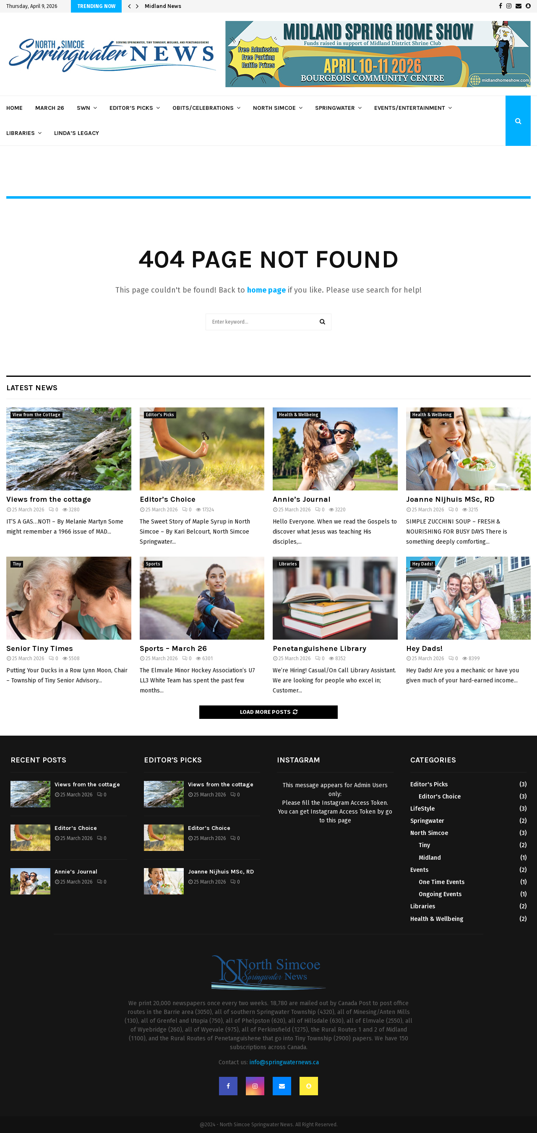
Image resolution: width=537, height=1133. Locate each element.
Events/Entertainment (409, 107)
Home (14, 107)
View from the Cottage (36, 414)
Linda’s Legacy (76, 133)
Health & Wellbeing (298, 414)
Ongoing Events (440, 894)
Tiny (17, 564)
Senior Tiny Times (39, 648)
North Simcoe (274, 107)
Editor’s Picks (131, 107)
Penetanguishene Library (319, 648)
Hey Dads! (422, 564)
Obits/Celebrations (203, 107)
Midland (430, 857)
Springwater (335, 107)
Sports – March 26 (173, 648)
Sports (153, 564)
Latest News (31, 387)
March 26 (49, 107)
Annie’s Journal (302, 499)
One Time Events (441, 882)
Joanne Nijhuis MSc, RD (450, 499)
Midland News (163, 6)
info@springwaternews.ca (284, 1062)
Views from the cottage (48, 499)
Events (419, 870)
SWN (83, 107)
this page (338, 820)
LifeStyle (422, 808)
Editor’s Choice (168, 499)
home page (266, 290)
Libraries (20, 133)
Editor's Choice (440, 796)
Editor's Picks (160, 414)
